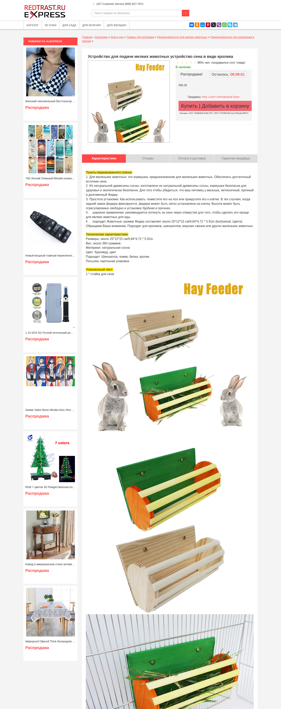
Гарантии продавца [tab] (236, 158)
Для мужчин (91, 25)
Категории (101, 37)
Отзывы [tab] (148, 158)
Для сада (69, 25)
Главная (87, 37)
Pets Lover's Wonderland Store (221, 96)
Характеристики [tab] (104, 158)
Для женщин (116, 25)
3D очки (50, 25)
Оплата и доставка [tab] (191, 158)
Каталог (33, 25)
